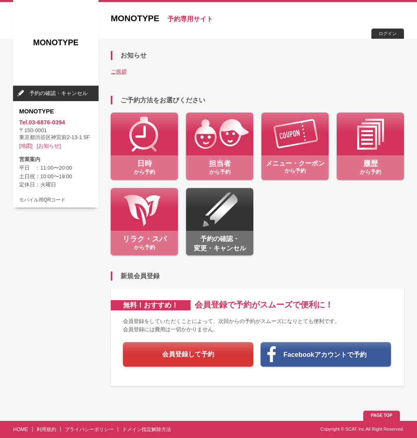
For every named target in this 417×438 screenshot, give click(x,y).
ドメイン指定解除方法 (146, 429)
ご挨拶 (119, 72)
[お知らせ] (49, 146)
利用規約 (46, 429)
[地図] (26, 146)
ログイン (388, 33)
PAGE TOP (382, 415)
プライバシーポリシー (89, 429)
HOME (20, 429)
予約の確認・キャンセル (58, 93)
